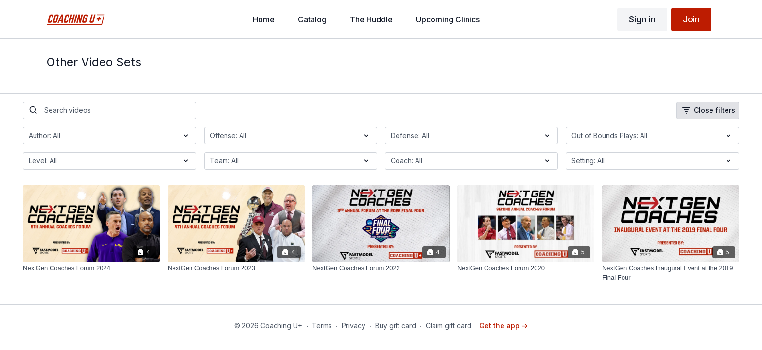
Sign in (642, 19)
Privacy (353, 325)
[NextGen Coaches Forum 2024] (91, 268)
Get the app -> (503, 325)
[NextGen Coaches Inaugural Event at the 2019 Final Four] (670, 272)
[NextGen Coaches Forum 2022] (381, 268)
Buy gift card (395, 325)
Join (691, 19)
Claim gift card (448, 325)
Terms (322, 325)
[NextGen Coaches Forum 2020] (525, 268)
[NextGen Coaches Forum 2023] (236, 268)
